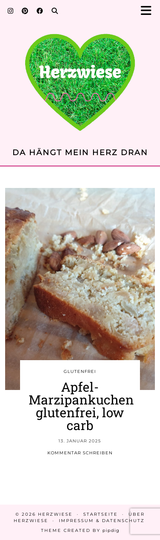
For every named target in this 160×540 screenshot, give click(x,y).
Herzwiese (55, 514)
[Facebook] (40, 10)
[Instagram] (10, 10)
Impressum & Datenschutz (102, 520)
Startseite (100, 514)
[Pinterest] (25, 10)
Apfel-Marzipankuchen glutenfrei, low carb (81, 405)
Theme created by (80, 530)
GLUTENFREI (80, 371)
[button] (149, 10)
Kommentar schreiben (80, 453)
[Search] (55, 10)
